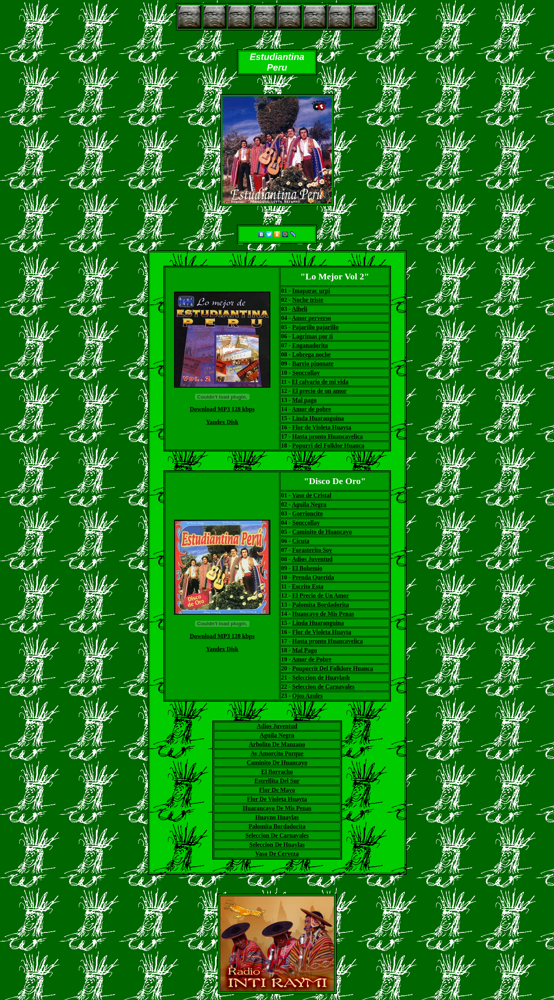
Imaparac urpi (311, 290)
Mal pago (304, 400)
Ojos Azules (307, 695)
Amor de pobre (311, 409)
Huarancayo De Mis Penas (277, 808)
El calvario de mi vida (320, 382)
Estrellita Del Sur (277, 781)
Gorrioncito (307, 513)
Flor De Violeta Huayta (277, 799)
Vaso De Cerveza (277, 853)
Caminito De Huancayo (277, 762)
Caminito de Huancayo (322, 531)
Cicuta (300, 541)
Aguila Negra (309, 504)
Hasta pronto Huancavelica (327, 436)
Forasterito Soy (312, 550)
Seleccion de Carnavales (323, 686)
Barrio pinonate (312, 363)
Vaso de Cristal (311, 495)
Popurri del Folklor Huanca (328, 445)
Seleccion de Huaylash (321, 677)
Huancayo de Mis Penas (323, 613)
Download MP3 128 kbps (222, 409)
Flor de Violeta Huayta (321, 427)
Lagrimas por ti (312, 336)
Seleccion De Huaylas (277, 844)
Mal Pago (304, 650)
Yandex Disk (222, 422)
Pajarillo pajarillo (315, 327)
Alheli (300, 309)
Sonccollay (306, 372)
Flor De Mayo (277, 790)
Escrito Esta (307, 586)
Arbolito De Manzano (277, 744)
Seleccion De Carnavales (277, 835)
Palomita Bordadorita (320, 604)
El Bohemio (307, 568)
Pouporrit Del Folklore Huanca (332, 668)
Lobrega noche (311, 354)
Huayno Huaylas (276, 817)
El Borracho (277, 771)
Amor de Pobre (311, 659)
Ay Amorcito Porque (277, 753)
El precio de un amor (319, 391)
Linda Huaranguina (318, 418)
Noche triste (307, 300)
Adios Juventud (312, 559)
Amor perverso (311, 318)
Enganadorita (310, 345)
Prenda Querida (313, 577)
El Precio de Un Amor (320, 595)
